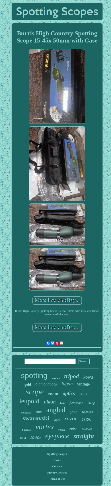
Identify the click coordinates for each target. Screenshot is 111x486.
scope (35, 391)
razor (71, 418)
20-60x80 (87, 429)
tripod (71, 376)
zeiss (73, 428)
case (86, 419)
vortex (44, 427)
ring (91, 402)
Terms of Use (57, 478)
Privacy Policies (57, 472)
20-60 (83, 394)
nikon (50, 402)
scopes (56, 378)
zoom (53, 393)
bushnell (26, 429)
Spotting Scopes (57, 454)
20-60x (35, 438)
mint (38, 412)
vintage (83, 384)
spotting (34, 375)
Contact (57, 466)
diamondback (46, 384)
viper (57, 420)
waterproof (26, 412)
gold (28, 384)
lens (62, 403)
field (23, 438)
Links (57, 460)
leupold (29, 401)
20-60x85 (87, 412)
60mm (61, 429)
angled (55, 410)
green (73, 412)
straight (84, 436)
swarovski (36, 418)
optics (69, 393)
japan (67, 383)
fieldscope (76, 403)
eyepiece (57, 436)
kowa (88, 377)
